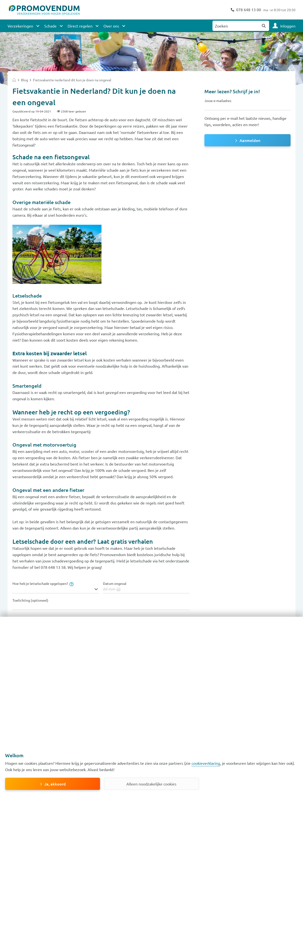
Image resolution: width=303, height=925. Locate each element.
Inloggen (287, 25)
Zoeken (264, 26)
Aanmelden (250, 140)
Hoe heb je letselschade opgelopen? (42, 583)
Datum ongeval (114, 583)
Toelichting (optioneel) (30, 600)
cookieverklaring (206, 763)
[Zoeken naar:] (235, 26)
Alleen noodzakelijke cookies (151, 783)
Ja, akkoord (55, 783)
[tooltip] (71, 584)
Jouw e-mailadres (217, 101)
